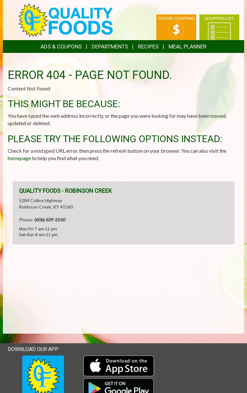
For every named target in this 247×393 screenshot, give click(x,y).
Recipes (148, 46)
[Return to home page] (66, 19)
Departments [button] (110, 46)
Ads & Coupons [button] (61, 46)
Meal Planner (187, 46)
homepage (19, 158)
